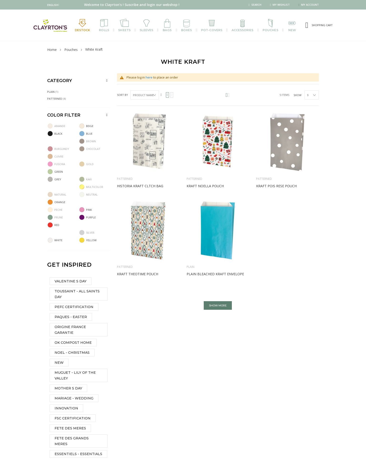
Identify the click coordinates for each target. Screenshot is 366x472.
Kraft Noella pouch (205, 186)
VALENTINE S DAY (70, 282)
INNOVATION (66, 409)
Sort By (122, 95)
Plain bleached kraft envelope (215, 274)
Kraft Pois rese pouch (276, 186)
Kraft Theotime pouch (137, 274)
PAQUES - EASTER (71, 317)
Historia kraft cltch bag (140, 186)
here (149, 78)
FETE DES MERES (70, 429)
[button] (53, 5)
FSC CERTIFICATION (73, 419)
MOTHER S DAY (68, 389)
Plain (190, 267)
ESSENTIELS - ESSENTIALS (78, 454)
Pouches (71, 50)
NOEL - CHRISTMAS (72, 353)
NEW (59, 363)
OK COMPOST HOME (73, 343)
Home (52, 50)
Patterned (125, 179)
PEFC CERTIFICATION (74, 307)
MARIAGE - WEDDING (74, 399)
